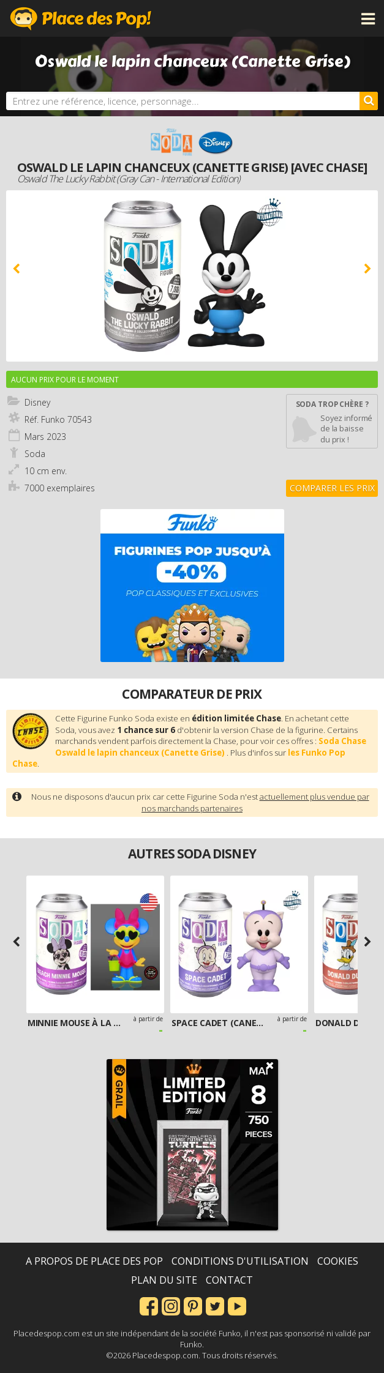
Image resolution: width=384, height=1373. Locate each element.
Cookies (337, 1261)
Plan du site (164, 1280)
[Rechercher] (369, 101)
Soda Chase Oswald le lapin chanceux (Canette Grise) (210, 746)
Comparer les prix (332, 488)
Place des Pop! (80, 18)
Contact (229, 1280)
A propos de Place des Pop (94, 1261)
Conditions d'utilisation (240, 1261)
